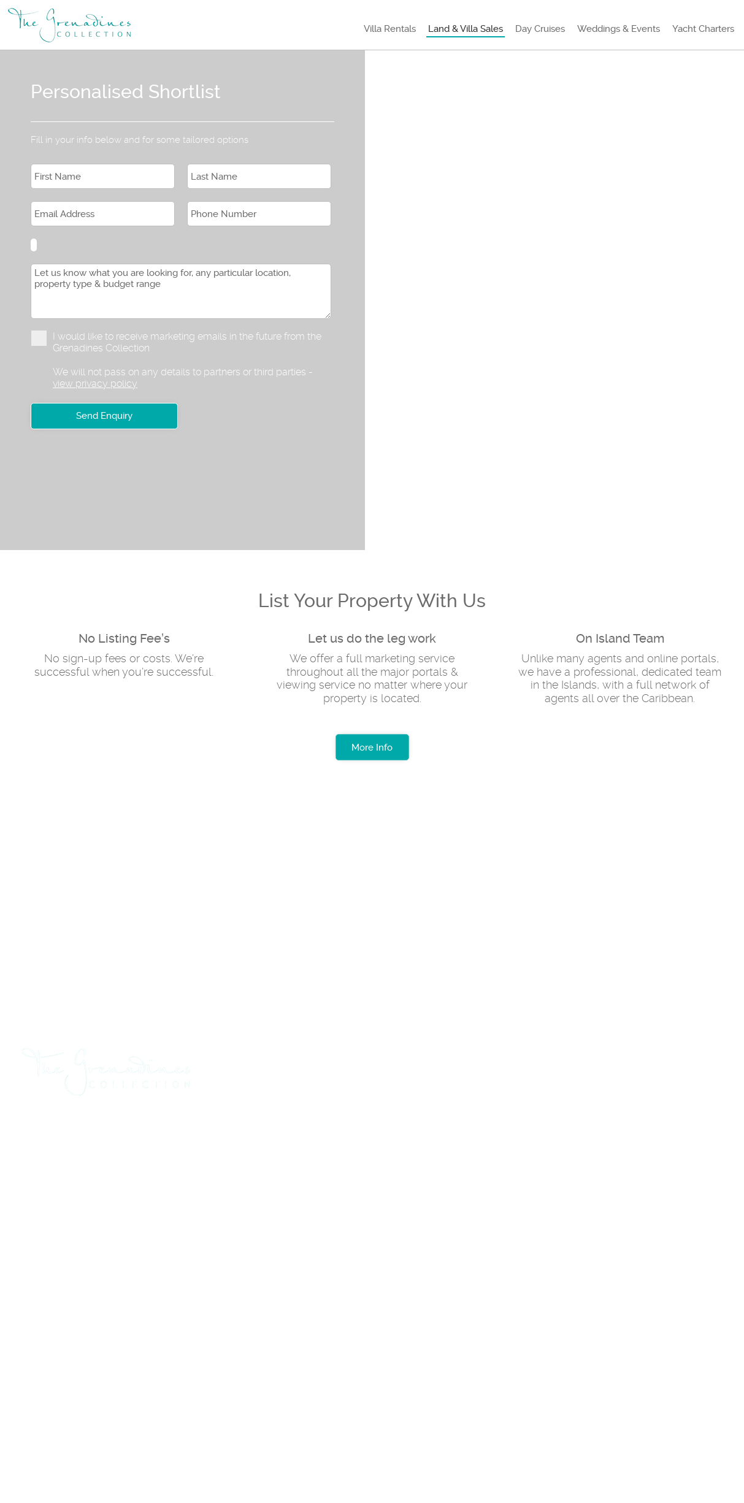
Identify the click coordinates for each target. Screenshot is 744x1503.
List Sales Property (398, 1136)
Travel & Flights (74, 1136)
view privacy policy (95, 383)
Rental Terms (149, 1336)
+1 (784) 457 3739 (77, 1249)
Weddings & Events (618, 28)
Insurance (503, 1136)
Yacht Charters (703, 28)
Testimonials (359, 1336)
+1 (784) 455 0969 (186, 1292)
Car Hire (164, 1136)
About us (58, 1336)
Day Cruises (540, 28)
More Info (372, 747)
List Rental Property (266, 1136)
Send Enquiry (104, 415)
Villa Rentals (390, 28)
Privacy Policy (255, 1336)
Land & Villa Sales (465, 28)
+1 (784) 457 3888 (184, 1249)
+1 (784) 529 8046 (77, 1292)
